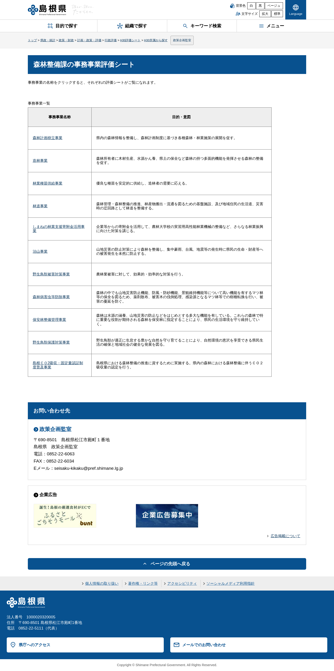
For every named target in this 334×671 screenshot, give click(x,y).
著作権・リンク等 (143, 583)
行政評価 (111, 40)
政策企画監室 (182, 40)
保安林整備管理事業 (49, 320)
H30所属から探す (155, 40)
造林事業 (40, 161)
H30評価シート (130, 40)
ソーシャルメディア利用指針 (230, 583)
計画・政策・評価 (89, 40)
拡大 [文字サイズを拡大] (265, 14)
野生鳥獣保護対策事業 (51, 342)
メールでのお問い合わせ (204, 644)
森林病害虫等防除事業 (51, 297)
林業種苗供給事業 (47, 183)
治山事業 (40, 251)
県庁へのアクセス (34, 644)
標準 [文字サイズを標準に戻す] (277, 14)
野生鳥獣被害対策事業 (51, 274)
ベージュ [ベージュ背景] (273, 5)
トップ (32, 40)
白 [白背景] (251, 5)
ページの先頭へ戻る (170, 563)
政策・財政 (66, 40)
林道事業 (40, 206)
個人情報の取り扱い (102, 583)
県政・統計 (47, 40)
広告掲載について (285, 536)
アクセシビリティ (182, 583)
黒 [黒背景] (260, 5)
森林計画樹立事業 (47, 138)
